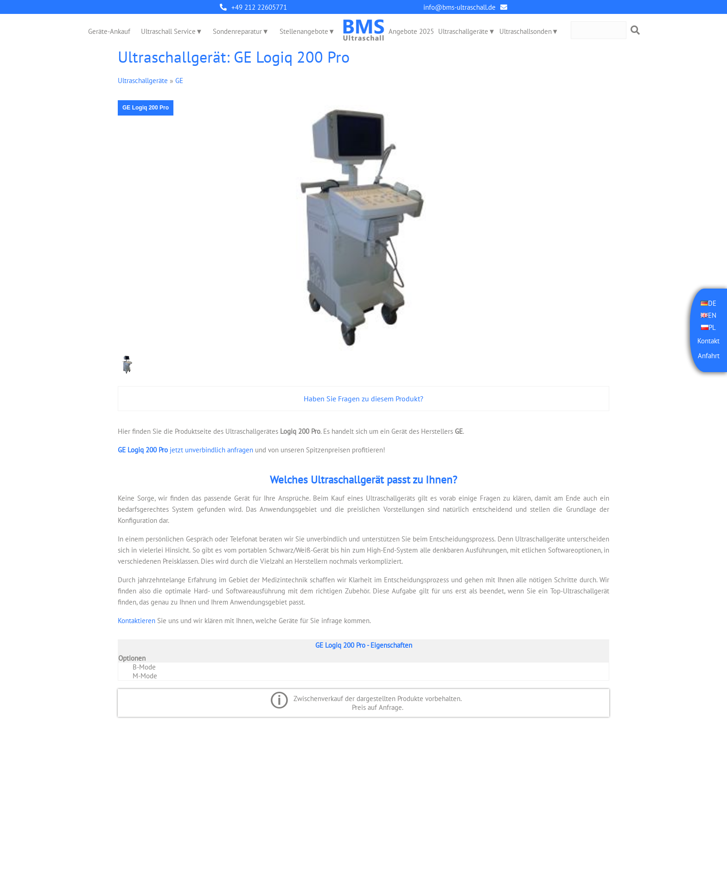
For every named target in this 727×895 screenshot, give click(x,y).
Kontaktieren (136, 620)
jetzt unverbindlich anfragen (185, 449)
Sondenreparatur (237, 31)
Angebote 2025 (411, 31)
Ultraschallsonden (525, 31)
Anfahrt (709, 355)
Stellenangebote (304, 31)
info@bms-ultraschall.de (459, 7)
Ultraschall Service (168, 31)
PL (712, 327)
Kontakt (708, 340)
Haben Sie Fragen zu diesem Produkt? (363, 398)
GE (179, 80)
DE (712, 303)
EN (712, 315)
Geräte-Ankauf (109, 31)
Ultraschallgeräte (463, 31)
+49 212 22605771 (259, 7)
